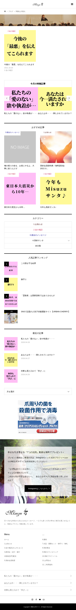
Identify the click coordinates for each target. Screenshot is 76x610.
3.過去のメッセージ (38, 235)
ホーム (6, 539)
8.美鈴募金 (46, 548)
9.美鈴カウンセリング (50, 552)
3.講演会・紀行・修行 (12, 552)
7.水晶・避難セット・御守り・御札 (55, 544)
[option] (21, 101)
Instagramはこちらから (38, 488)
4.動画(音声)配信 (10, 556)
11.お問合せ (46, 560)
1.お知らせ (38, 224)
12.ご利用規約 (47, 565)
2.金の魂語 (38, 230)
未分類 (38, 246)
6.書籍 (44, 539)
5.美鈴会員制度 (9, 560)
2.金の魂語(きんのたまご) (13, 548)
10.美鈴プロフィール (49, 556)
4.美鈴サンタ (38, 240)
